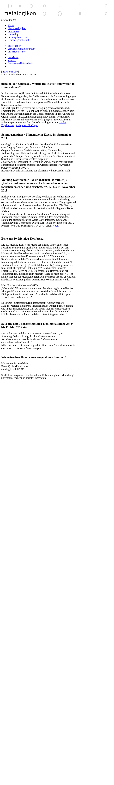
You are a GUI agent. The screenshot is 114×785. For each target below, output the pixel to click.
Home (11, 25)
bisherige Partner (16, 51)
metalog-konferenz (17, 37)
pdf (56, 225)
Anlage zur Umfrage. (27, 125)
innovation (13, 31)
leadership (13, 34)
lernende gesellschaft (19, 40)
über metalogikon (17, 28)
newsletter (13, 57)
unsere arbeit (14, 45)
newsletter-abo (10, 71)
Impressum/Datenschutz (20, 63)
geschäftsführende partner (21, 48)
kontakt (12, 60)
